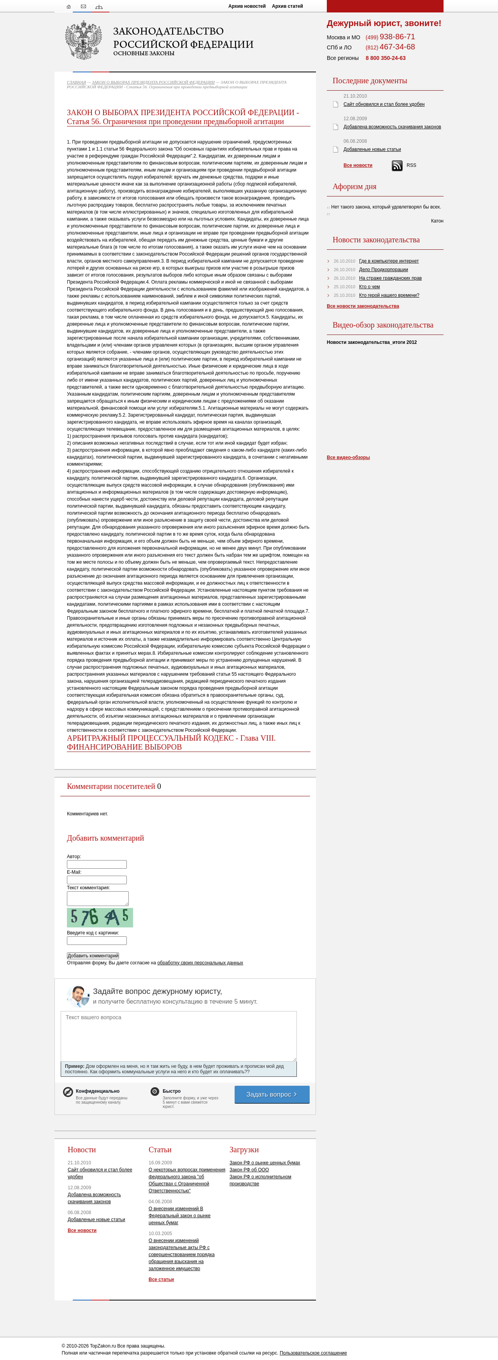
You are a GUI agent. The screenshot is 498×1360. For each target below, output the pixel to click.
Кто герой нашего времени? (389, 295)
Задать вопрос (272, 1094)
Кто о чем (369, 286)
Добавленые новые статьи (96, 1219)
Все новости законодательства (363, 306)
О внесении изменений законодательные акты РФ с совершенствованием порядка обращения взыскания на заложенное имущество (182, 1254)
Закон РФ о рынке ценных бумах (265, 1162)
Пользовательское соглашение (313, 1353)
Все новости (82, 1230)
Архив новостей (247, 6)
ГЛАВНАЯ (76, 82)
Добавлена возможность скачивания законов (392, 127)
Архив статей (287, 6)
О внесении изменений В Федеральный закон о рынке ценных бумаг (179, 1215)
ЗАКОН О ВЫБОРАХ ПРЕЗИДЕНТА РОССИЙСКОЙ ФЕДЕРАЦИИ (153, 82)
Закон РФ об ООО (249, 1169)
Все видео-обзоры (348, 457)
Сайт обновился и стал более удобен (384, 104)
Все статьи (161, 1279)
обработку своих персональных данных (200, 963)
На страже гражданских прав (390, 278)
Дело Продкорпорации (383, 269)
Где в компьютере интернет (389, 261)
